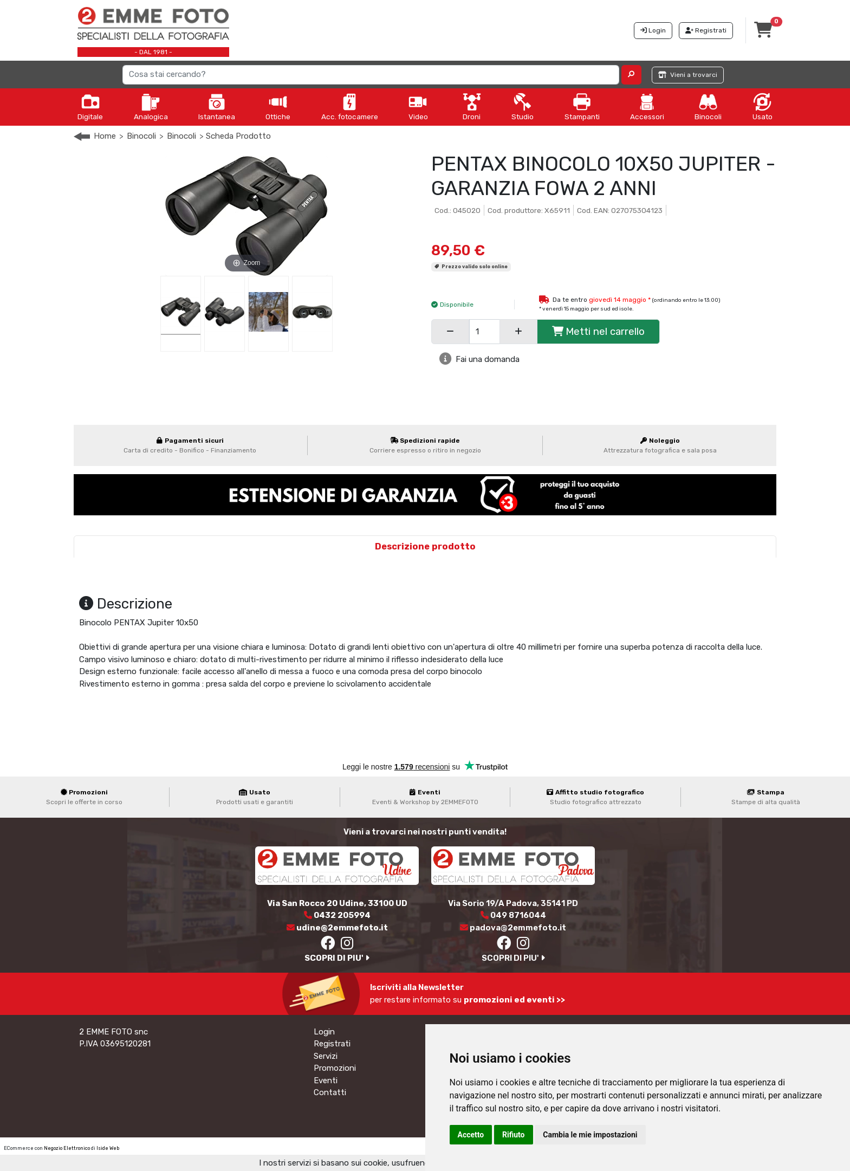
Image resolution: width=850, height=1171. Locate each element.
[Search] (371, 75)
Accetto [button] (471, 1134)
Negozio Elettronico (67, 1148)
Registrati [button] (705, 30)
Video (418, 107)
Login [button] (653, 30)
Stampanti (582, 107)
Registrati (332, 1044)
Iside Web (107, 1148)
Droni (472, 107)
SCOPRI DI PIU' (336, 958)
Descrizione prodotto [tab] (425, 546)
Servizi (326, 1056)
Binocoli (708, 107)
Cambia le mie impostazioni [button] (590, 1134)
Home (105, 136)
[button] (631, 75)
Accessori (647, 107)
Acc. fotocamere (349, 107)
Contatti (330, 1092)
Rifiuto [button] (513, 1134)
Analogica (151, 107)
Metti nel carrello (598, 331)
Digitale (90, 107)
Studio (522, 107)
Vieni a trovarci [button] (687, 75)
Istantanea (216, 107)
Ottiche (277, 107)
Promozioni (335, 1068)
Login (324, 1032)
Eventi (326, 1080)
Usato (762, 107)
